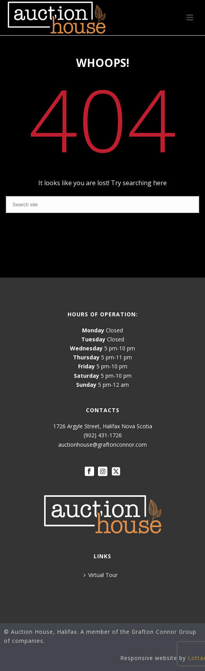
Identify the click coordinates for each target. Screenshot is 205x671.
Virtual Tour (101, 575)
